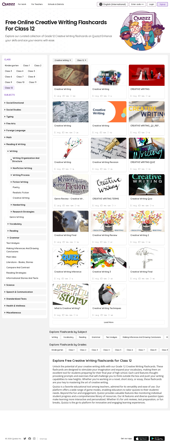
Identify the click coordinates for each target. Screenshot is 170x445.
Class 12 (9, 87)
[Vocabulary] (68, 337)
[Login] (151, 4)
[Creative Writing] (63, 60)
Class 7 (20, 76)
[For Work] (22, 4)
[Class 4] (106, 350)
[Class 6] (129, 350)
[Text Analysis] (111, 337)
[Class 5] (118, 350)
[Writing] (54, 337)
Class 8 (31, 76)
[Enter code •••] (137, 4)
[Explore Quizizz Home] (8, 4)
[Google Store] (157, 438)
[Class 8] (153, 350)
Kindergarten (12, 65)
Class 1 (26, 65)
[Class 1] (71, 350)
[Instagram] (34, 439)
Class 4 (19, 71)
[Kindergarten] (57, 350)
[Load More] (109, 322)
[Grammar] (96, 337)
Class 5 (31, 71)
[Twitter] (25, 439)
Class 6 (8, 76)
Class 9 (8, 82)
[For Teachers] (37, 4)
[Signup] (162, 4)
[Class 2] (83, 350)
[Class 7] (141, 350)
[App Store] (141, 438)
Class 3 (8, 71)
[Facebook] (29, 439)
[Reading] (82, 337)
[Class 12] (81, 60)
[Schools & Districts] (56, 4)
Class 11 (32, 82)
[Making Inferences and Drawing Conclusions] (141, 337)
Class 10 (20, 82)
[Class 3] (94, 350)
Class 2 (37, 65)
